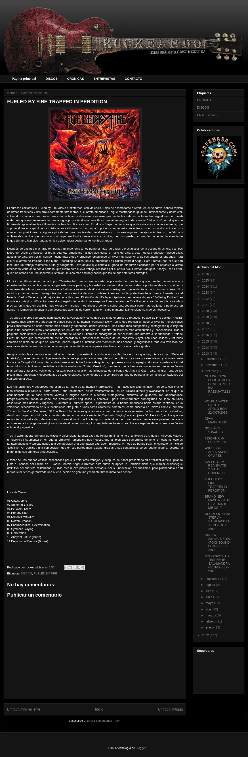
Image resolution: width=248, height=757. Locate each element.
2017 (206, 329)
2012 (206, 635)
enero (210, 627)
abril (209, 609)
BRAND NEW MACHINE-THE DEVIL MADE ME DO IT (217, 502)
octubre (211, 371)
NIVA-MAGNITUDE (216, 420)
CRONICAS (75, 78)
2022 (206, 299)
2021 (206, 305)
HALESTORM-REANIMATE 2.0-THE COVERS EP (216, 467)
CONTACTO (133, 78)
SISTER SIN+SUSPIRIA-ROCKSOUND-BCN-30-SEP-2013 (218, 542)
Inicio (99, 709)
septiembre (214, 578)
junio (209, 597)
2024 (206, 286)
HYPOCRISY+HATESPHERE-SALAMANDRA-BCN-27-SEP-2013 (217, 563)
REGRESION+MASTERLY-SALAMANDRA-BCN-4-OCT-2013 (217, 521)
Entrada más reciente (23, 709)
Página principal (24, 78)
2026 (206, 274)
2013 (206, 353)
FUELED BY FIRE (45, 573)
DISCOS (52, 78)
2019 (206, 317)
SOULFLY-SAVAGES (214, 430)
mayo (210, 603)
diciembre (213, 359)
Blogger (141, 748)
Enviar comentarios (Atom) (104, 720)
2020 (206, 311)
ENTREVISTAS (104, 78)
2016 (206, 335)
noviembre (213, 365)
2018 (206, 323)
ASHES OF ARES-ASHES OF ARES (216, 452)
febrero (211, 621)
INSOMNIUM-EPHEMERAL (216, 440)
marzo (210, 615)
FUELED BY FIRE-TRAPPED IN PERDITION (216, 484)
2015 (206, 341)
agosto (211, 585)
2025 (206, 280)
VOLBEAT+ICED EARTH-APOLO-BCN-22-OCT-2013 (216, 407)
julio (209, 591)
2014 (206, 347)
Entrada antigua (170, 709)
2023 (206, 292)
